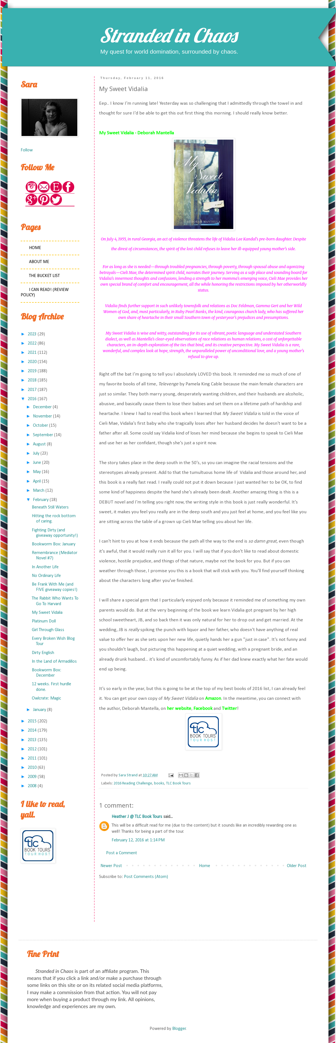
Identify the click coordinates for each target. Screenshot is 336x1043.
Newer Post (111, 866)
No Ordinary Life (46, 576)
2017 (32, 390)
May (37, 472)
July (36, 453)
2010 (32, 767)
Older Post (296, 866)
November (42, 416)
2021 (32, 352)
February (41, 500)
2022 (32, 343)
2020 (32, 362)
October (40, 425)
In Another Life (45, 567)
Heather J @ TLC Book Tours (137, 817)
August (39, 444)
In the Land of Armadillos (54, 661)
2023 (32, 334)
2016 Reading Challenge (133, 783)
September (43, 435)
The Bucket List (44, 276)
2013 (32, 740)
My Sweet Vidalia (47, 612)
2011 (32, 758)
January (39, 710)
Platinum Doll (44, 621)
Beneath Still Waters (50, 507)
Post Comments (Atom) (146, 877)
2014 (32, 730)
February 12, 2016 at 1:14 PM (138, 840)
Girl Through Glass (48, 630)
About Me (39, 262)
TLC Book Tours (178, 783)
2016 (32, 399)
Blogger (179, 1029)
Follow (27, 150)
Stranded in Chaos (168, 35)
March (38, 490)
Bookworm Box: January (53, 544)
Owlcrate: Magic (46, 698)
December (42, 407)
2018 (32, 380)
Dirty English (43, 653)
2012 (32, 749)
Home (204, 866)
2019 (32, 371)
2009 (32, 777)
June (37, 462)
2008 (32, 786)
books (159, 783)
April (37, 481)
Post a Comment (121, 853)
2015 (32, 721)
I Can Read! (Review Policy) (45, 292)
